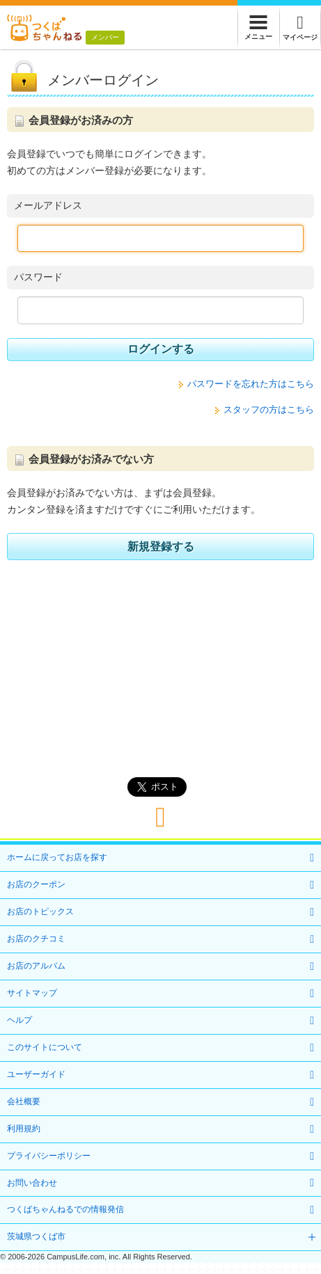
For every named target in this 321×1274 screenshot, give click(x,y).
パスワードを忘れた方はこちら (250, 384)
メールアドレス (48, 205)
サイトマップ (32, 993)
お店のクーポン (36, 884)
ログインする (160, 349)
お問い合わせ (32, 1183)
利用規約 (23, 1128)
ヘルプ (19, 1020)
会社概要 (23, 1101)
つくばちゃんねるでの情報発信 (65, 1209)
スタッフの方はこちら (269, 409)
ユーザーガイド (36, 1074)
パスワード (38, 276)
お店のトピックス (40, 911)
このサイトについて (44, 1047)
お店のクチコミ (36, 938)
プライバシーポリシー (49, 1156)
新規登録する (160, 546)
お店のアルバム (36, 966)
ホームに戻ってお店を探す (57, 857)
